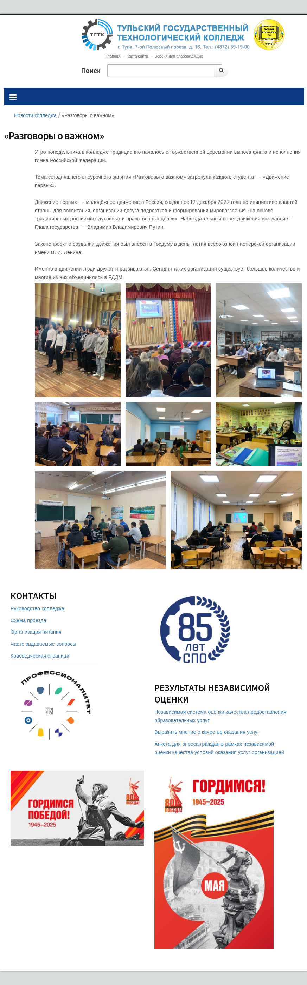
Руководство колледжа (37, 608)
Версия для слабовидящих (178, 56)
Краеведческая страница (40, 656)
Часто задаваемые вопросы (43, 644)
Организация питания (36, 632)
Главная (112, 56)
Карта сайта (137, 56)
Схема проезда (28, 620)
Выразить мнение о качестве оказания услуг (206, 732)
